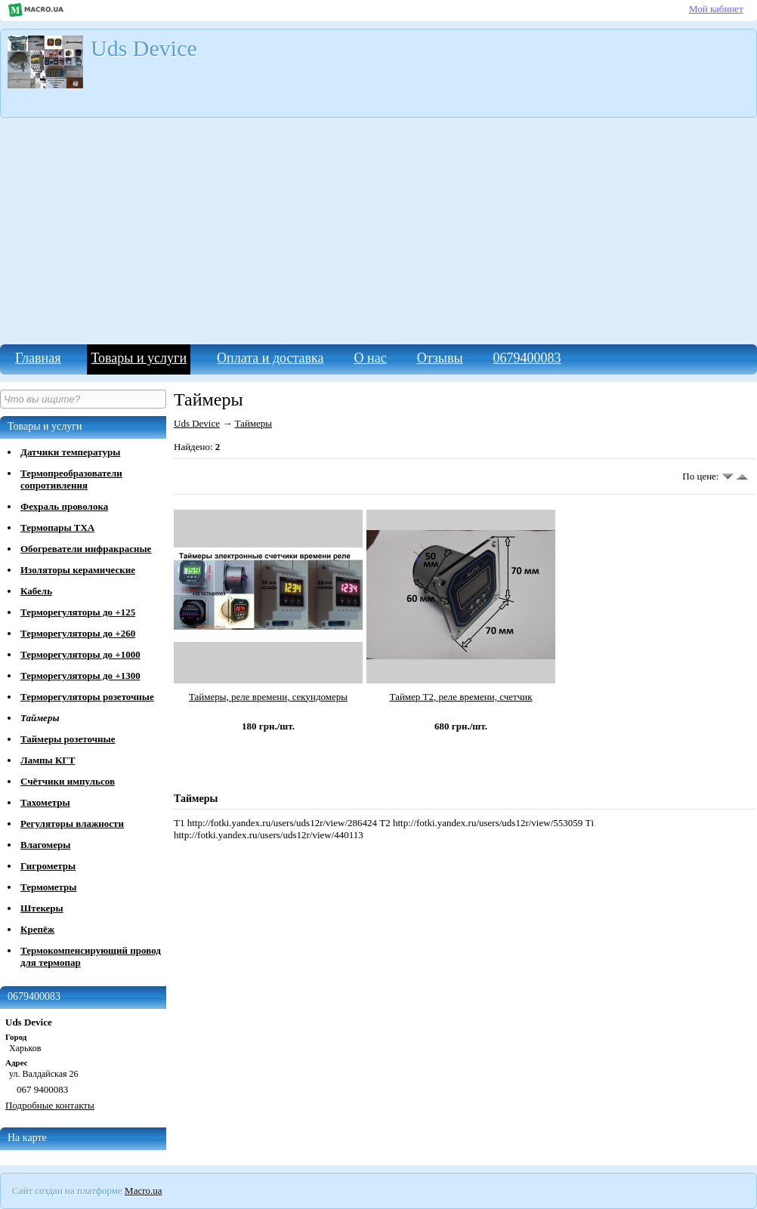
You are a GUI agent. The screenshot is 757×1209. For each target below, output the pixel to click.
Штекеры (41, 908)
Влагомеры (45, 844)
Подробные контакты (49, 1105)
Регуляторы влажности (72, 823)
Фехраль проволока (64, 506)
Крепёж (37, 929)
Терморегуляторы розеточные (87, 696)
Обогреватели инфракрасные (85, 548)
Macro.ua (143, 1190)
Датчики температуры (70, 452)
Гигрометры (48, 865)
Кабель (36, 591)
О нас (370, 357)
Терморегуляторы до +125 (77, 612)
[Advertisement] (378, 231)
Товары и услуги (139, 357)
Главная (37, 357)
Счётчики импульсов (67, 781)
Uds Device (197, 423)
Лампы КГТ (47, 760)
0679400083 (527, 357)
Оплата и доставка (270, 357)
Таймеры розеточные (67, 739)
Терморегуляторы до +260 (77, 633)
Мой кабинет (716, 8)
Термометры (48, 887)
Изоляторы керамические (77, 569)
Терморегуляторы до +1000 (80, 654)
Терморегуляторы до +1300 (80, 675)
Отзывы (440, 357)
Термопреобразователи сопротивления (71, 479)
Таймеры (39, 717)
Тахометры (45, 802)
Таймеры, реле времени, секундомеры (268, 696)
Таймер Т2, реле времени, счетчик (461, 696)
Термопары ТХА (57, 527)
